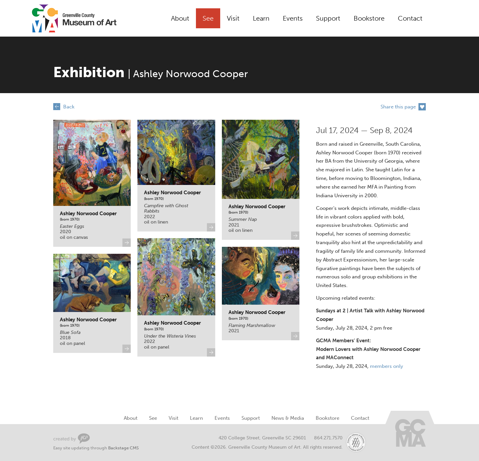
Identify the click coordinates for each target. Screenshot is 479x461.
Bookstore (369, 18)
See (208, 18)
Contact (410, 18)
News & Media (287, 418)
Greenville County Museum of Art (66, 18)
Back (69, 107)
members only (386, 366)
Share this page (398, 107)
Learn (261, 18)
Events (293, 18)
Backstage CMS (123, 447)
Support (328, 18)
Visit (233, 18)
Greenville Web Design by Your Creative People (71, 438)
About (180, 18)
